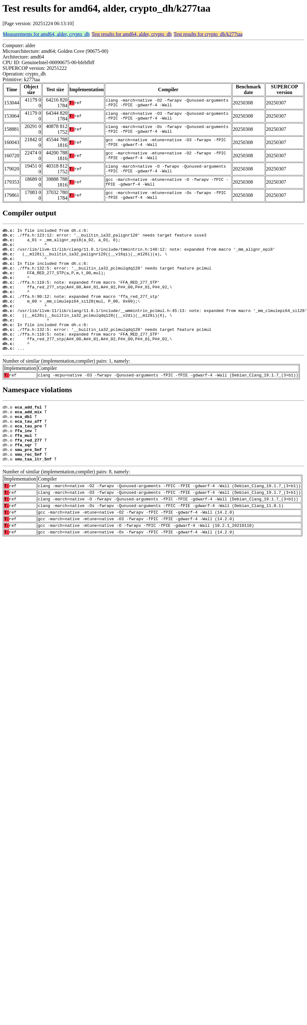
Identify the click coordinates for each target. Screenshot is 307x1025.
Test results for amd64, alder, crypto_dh (132, 34)
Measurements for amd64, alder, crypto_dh (46, 34)
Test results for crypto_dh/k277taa (207, 34)
